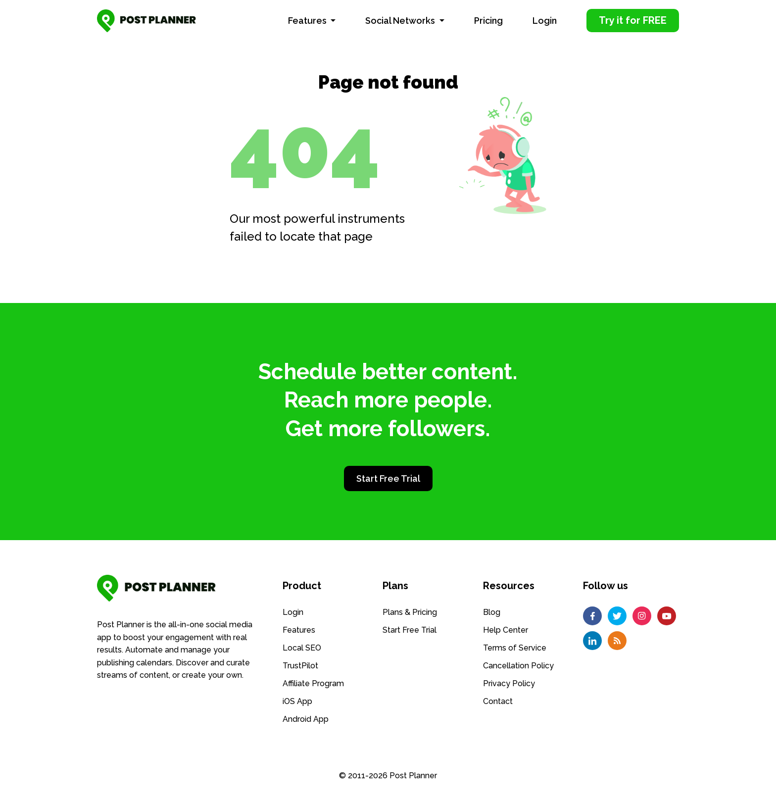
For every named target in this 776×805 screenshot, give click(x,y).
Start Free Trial (388, 478)
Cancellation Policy (518, 665)
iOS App (297, 700)
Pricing (488, 20)
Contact (498, 700)
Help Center (505, 629)
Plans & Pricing (410, 611)
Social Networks (401, 20)
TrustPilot (300, 665)
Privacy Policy (509, 683)
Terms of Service (514, 647)
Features (308, 20)
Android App (306, 718)
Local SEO (302, 647)
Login (545, 20)
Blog (491, 611)
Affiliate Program (313, 683)
